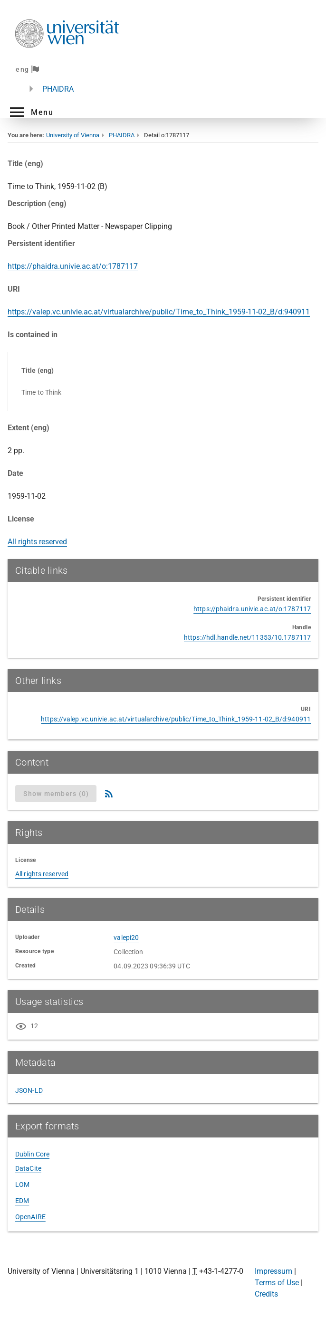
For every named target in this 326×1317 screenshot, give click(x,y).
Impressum (273, 1271)
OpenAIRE (30, 1217)
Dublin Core (32, 1154)
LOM (22, 1184)
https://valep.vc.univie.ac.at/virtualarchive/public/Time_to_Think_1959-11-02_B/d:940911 (159, 311)
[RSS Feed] (108, 793)
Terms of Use (277, 1282)
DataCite (28, 1168)
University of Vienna (72, 135)
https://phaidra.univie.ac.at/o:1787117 (73, 266)
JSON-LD (29, 1090)
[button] (30, 112)
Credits (266, 1293)
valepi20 (126, 937)
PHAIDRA (58, 89)
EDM (22, 1200)
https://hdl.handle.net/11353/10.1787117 (247, 637)
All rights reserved (37, 541)
